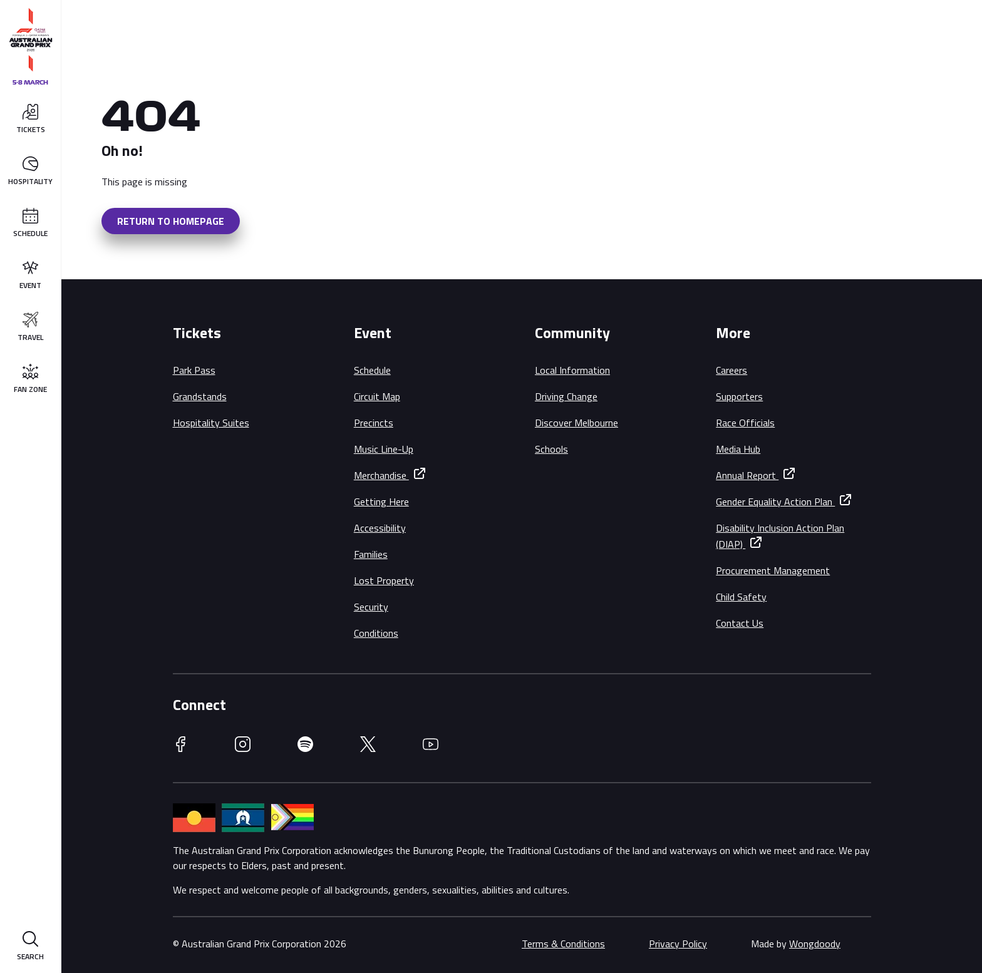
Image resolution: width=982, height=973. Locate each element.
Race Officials (745, 422)
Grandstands (200, 396)
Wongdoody (814, 943)
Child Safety (741, 596)
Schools (551, 448)
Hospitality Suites (211, 422)
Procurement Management (773, 570)
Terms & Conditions (563, 943)
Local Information (572, 370)
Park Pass (194, 370)
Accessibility (380, 527)
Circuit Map (377, 396)
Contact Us (739, 623)
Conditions (376, 633)
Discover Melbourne (576, 422)
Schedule (372, 370)
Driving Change (566, 396)
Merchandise (381, 475)
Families (371, 554)
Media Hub (738, 448)
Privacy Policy (678, 943)
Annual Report (747, 475)
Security (371, 606)
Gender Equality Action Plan (775, 501)
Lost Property (384, 580)
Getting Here (381, 501)
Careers (731, 370)
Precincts (373, 422)
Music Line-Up (383, 448)
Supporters (739, 396)
